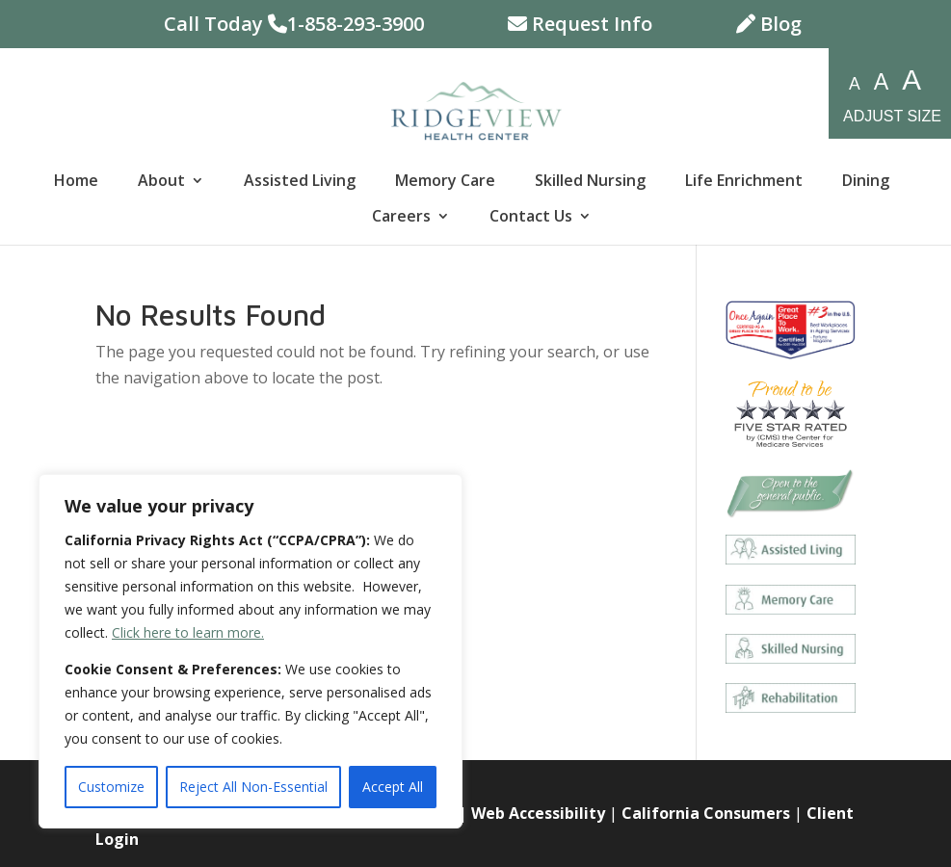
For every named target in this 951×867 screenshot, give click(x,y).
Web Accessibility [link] (538, 813)
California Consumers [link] (705, 813)
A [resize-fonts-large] (911, 80)
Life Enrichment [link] (744, 182)
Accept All (392, 786)
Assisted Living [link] (300, 182)
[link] (476, 108)
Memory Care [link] (445, 182)
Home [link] (76, 182)
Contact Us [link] (530, 217)
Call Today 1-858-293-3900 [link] (294, 25)
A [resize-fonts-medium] (881, 81)
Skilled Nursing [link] (590, 182)
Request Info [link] (580, 25)
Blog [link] (769, 25)
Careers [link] (401, 217)
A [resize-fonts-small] (854, 83)
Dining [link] (865, 182)
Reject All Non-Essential (253, 786)
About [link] (161, 182)
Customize (111, 786)
